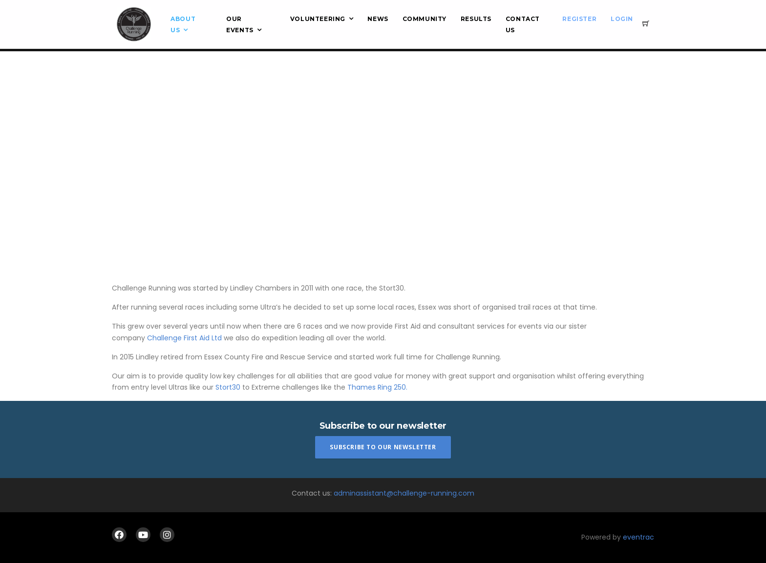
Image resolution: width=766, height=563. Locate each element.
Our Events (240, 24)
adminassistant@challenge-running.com (404, 493)
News (377, 18)
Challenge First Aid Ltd (184, 338)
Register (579, 18)
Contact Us (523, 24)
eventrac (638, 537)
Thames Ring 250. (377, 387)
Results (476, 18)
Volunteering (317, 18)
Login (622, 18)
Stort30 (228, 387)
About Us (182, 24)
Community (425, 18)
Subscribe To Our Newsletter (383, 447)
